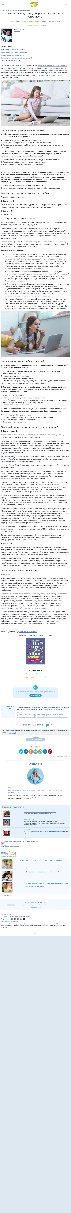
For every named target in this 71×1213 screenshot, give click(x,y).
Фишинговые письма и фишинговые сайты (14, 52)
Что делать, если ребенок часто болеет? (42, 872)
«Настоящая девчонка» (42, 635)
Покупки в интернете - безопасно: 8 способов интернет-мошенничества (46, 831)
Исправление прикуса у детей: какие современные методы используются (47, 884)
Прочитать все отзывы (35, 740)
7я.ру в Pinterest (15, 919)
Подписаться (35, 695)
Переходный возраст (45, 905)
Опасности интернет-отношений (10, 60)
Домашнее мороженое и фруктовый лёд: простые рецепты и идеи (40, 715)
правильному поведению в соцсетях (52, 66)
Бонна (8, 921)
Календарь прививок (12, 846)
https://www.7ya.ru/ (13, 916)
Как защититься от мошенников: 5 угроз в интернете (40, 812)
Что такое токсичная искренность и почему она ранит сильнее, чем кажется (43, 707)
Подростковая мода (58, 905)
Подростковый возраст (38, 902)
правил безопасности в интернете (45, 75)
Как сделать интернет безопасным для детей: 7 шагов (40, 821)
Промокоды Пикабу (24, 916)
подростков (17, 75)
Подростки (11, 905)
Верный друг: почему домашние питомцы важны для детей (39, 860)
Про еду (19, 712)
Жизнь (19, 705)
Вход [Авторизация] (67, 4)
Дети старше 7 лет (29, 819)
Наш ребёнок (14, 921)
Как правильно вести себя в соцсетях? (12, 55)
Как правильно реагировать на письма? (13, 49)
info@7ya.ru (4, 916)
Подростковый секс (35, 907)
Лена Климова (19, 29)
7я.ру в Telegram (12, 919)
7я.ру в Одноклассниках (21, 919)
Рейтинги (3, 921)
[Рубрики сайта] (3, 4)
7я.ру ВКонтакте (18, 919)
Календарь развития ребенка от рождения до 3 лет (21, 841)
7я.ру (24, 919)
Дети (27, 902)
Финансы (27, 829)
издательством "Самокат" (27, 632)
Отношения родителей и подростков (27, 905)
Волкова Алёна (13, 629)
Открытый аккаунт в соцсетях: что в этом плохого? (16, 58)
